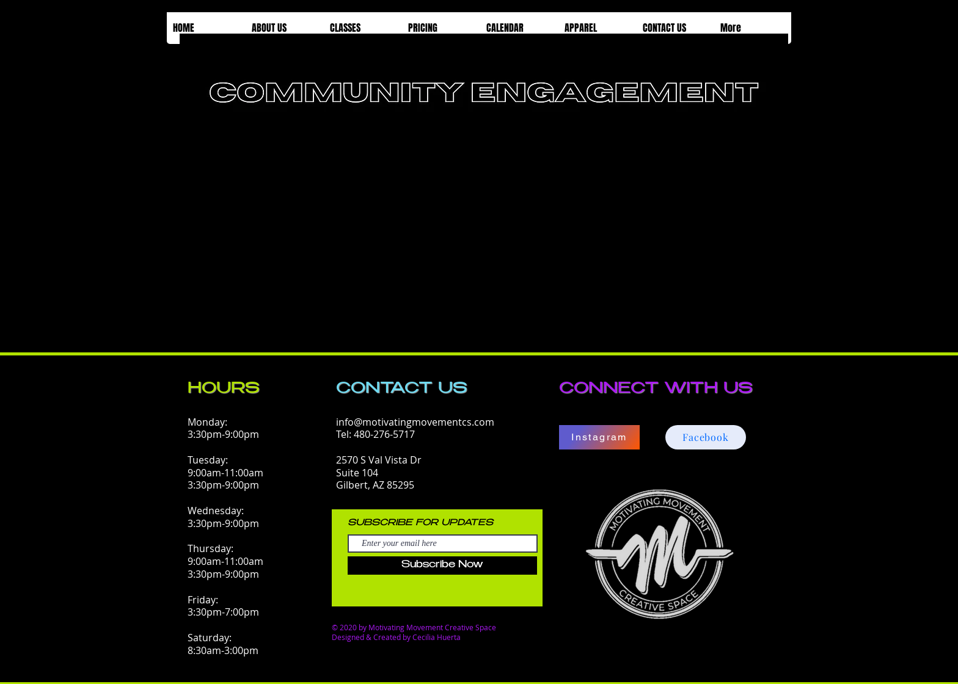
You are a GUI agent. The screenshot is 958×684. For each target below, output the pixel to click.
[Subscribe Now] (442, 565)
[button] (284, 28)
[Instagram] (599, 437)
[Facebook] (705, 437)
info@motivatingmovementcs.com (415, 422)
